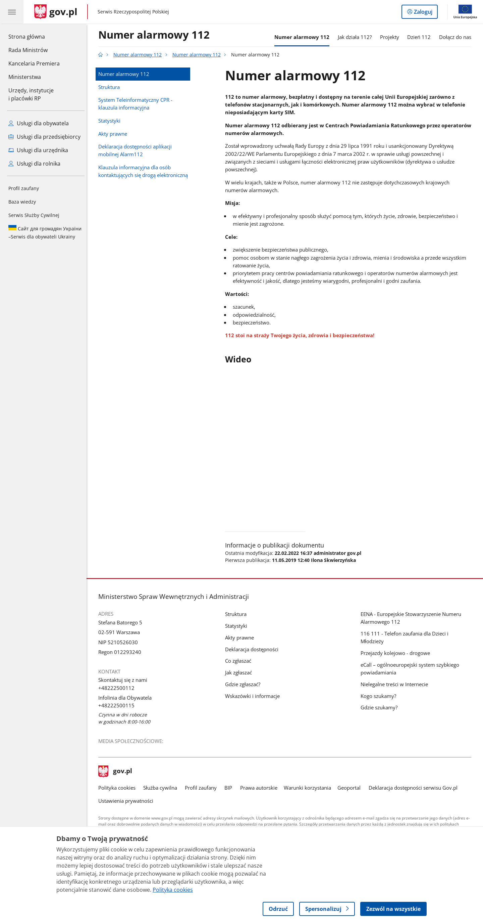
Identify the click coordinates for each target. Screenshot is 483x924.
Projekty (391, 37)
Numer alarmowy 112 (155, 35)
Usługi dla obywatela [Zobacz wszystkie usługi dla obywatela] (38, 123)
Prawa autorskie (260, 787)
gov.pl (117, 771)
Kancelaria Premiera (34, 63)
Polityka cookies (118, 787)
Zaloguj (425, 13)
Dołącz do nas (457, 37)
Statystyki (111, 120)
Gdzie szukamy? (380, 707)
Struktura (110, 87)
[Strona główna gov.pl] (55, 11)
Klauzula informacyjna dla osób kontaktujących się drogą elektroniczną (145, 171)
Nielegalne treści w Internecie (396, 684)
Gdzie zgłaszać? (244, 684)
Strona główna (34, 36)
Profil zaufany (23, 188)
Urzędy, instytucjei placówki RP (31, 94)
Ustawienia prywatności (127, 800)
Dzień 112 (421, 37)
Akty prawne (114, 133)
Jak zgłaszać (240, 672)
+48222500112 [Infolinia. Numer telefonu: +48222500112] (118, 688)
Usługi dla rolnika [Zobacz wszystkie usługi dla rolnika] (34, 163)
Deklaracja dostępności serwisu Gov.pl (414, 787)
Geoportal (351, 787)
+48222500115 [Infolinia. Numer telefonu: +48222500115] (118, 705)
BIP (230, 787)
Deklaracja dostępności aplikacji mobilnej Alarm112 (136, 150)
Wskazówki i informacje (254, 696)
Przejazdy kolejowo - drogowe (397, 653)
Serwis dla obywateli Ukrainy (45, 232)
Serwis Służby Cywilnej (33, 215)
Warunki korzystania (309, 787)
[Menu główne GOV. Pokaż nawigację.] (11, 12)
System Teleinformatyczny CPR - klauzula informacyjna (137, 103)
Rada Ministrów (28, 50)
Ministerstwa (24, 77)
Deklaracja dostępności (253, 649)
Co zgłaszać (240, 660)
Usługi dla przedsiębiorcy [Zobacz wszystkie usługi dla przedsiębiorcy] (44, 136)
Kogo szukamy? (380, 696)
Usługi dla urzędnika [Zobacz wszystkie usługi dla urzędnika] (38, 150)
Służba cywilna (162, 787)
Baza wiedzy (22, 202)
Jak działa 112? (356, 37)
